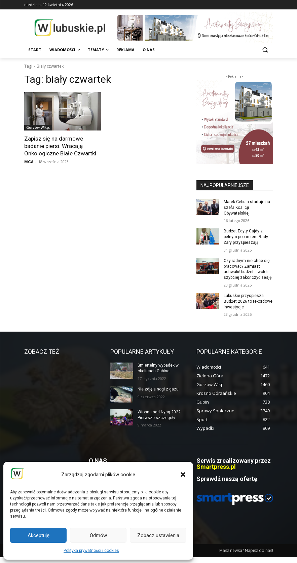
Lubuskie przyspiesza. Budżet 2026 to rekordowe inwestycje (248, 301)
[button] (183, 474)
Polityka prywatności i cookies (91, 550)
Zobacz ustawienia (158, 535)
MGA (29, 161)
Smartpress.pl (216, 466)
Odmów (98, 535)
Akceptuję (38, 535)
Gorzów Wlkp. (38, 127)
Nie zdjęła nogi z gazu (158, 389)
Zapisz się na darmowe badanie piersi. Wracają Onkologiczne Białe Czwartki (60, 146)
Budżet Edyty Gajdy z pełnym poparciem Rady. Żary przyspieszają (246, 237)
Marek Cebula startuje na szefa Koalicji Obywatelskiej (247, 207)
